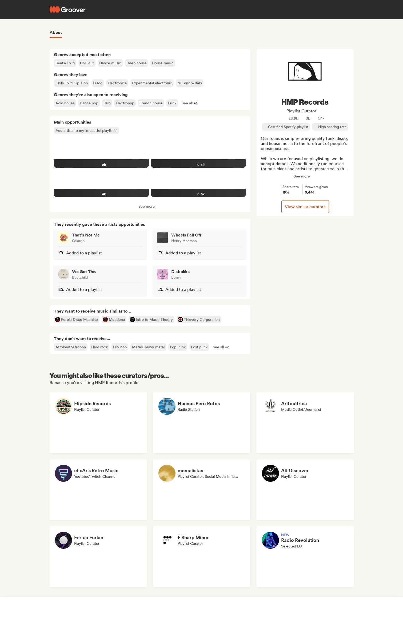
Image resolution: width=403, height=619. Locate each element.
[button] (189, 103)
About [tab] (56, 32)
